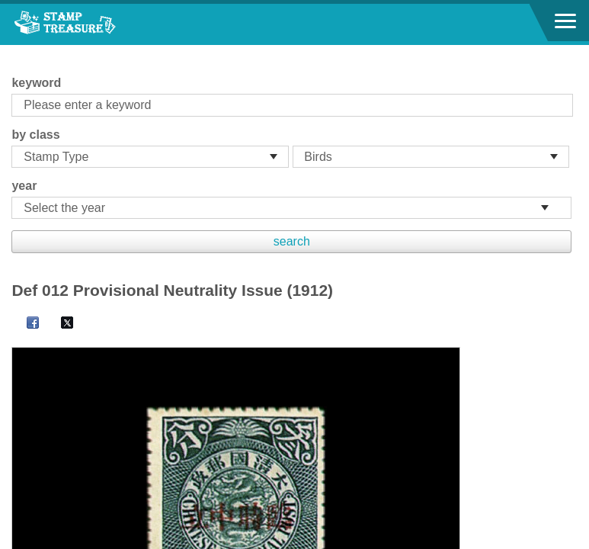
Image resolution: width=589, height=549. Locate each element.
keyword (36, 82)
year (24, 185)
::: (16, 51)
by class (35, 134)
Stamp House (95, 24)
